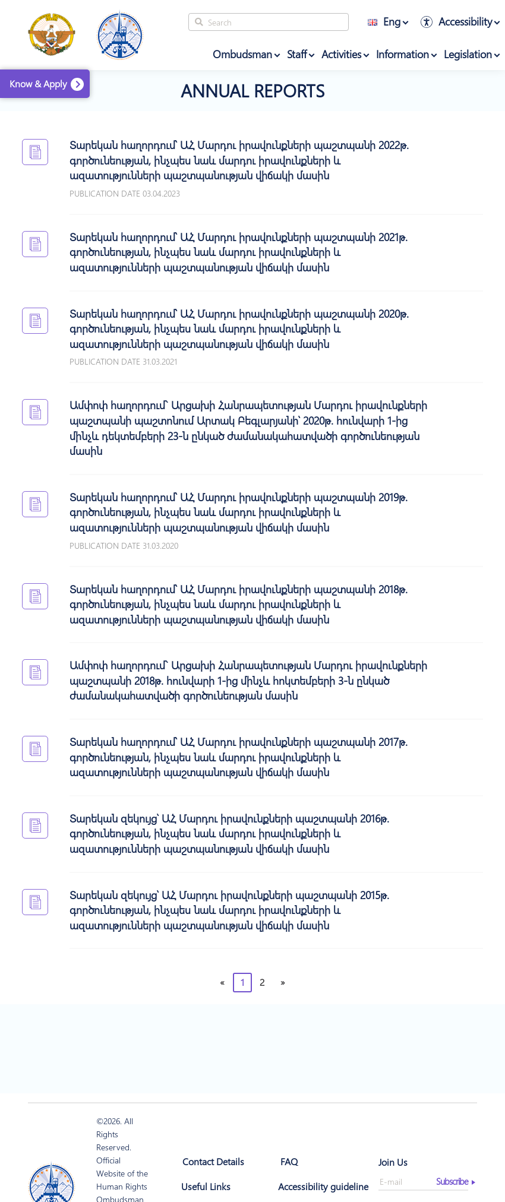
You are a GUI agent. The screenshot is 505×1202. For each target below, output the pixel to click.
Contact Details (213, 1161)
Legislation (468, 54)
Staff (297, 54)
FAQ (289, 1161)
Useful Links (206, 1186)
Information (402, 54)
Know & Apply (38, 83)
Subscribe (452, 1181)
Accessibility (465, 21)
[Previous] (222, 982)
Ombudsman (242, 54)
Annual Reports (252, 90)
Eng (384, 21)
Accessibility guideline (323, 1186)
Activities (341, 54)
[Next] (282, 982)
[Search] (268, 22)
